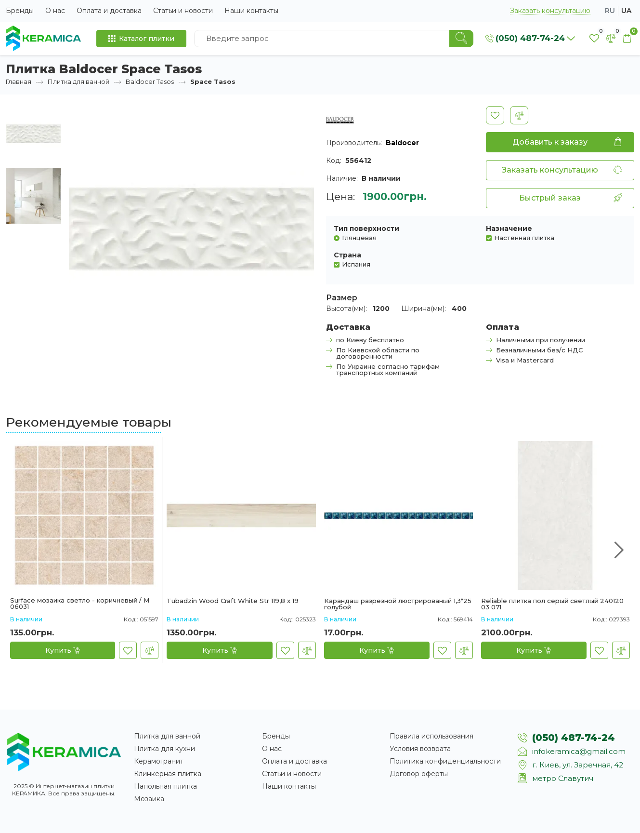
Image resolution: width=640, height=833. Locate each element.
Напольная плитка (165, 786)
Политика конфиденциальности (445, 761)
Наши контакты (251, 10)
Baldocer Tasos (150, 81)
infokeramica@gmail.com (579, 751)
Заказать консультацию (550, 10)
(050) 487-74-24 (573, 737)
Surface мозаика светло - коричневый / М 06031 (79, 603)
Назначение (509, 228)
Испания (356, 264)
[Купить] (62, 650)
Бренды (20, 10)
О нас (55, 10)
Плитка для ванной (78, 81)
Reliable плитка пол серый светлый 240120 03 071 (552, 604)
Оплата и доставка (109, 10)
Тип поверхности (366, 228)
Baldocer (402, 142)
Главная (18, 81)
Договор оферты (419, 773)
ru (610, 10)
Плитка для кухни (164, 748)
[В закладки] (495, 115)
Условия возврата (420, 748)
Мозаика (149, 798)
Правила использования (431, 736)
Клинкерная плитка (167, 773)
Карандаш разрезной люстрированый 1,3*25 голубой (397, 604)
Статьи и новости (183, 10)
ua (626, 10)
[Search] (461, 38)
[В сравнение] (519, 115)
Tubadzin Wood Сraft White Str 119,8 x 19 (233, 601)
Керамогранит (158, 761)
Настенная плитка (524, 237)
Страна (347, 255)
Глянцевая (359, 237)
